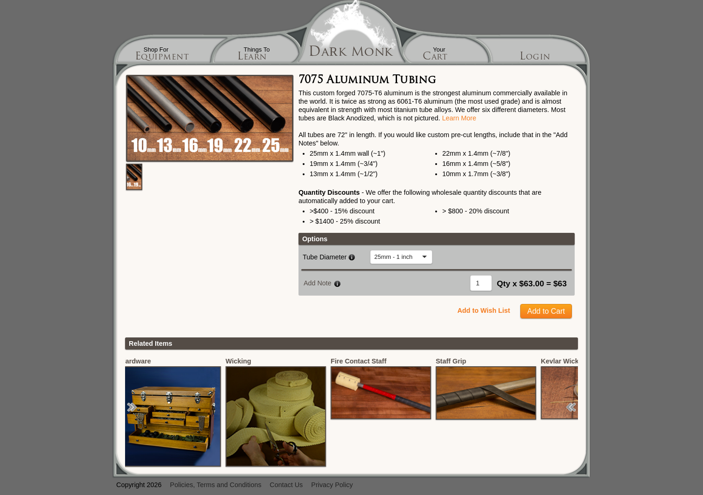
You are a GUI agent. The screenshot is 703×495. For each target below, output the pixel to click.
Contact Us (286, 485)
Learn (252, 57)
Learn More (459, 118)
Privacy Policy (332, 485)
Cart (435, 57)
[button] (132, 407)
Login (534, 57)
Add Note (318, 283)
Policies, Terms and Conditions (216, 485)
